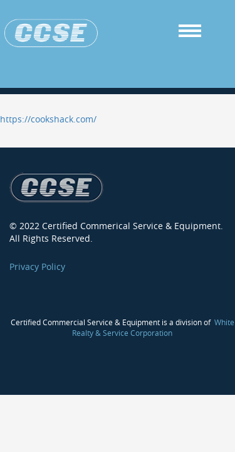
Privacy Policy (37, 260)
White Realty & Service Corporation (153, 321)
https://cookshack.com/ (48, 113)
